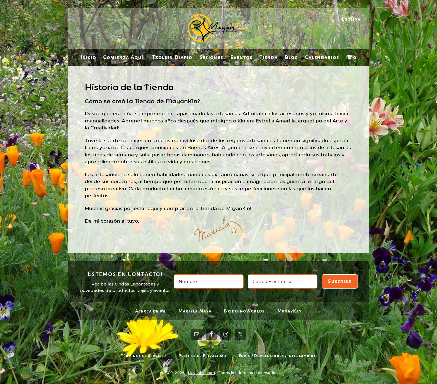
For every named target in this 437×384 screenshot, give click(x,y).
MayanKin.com (201, 372)
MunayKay (290, 311)
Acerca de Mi (150, 311)
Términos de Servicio (143, 356)
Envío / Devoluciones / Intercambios (277, 356)
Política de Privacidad (202, 356)
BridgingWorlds (244, 311)
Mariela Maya (195, 311)
